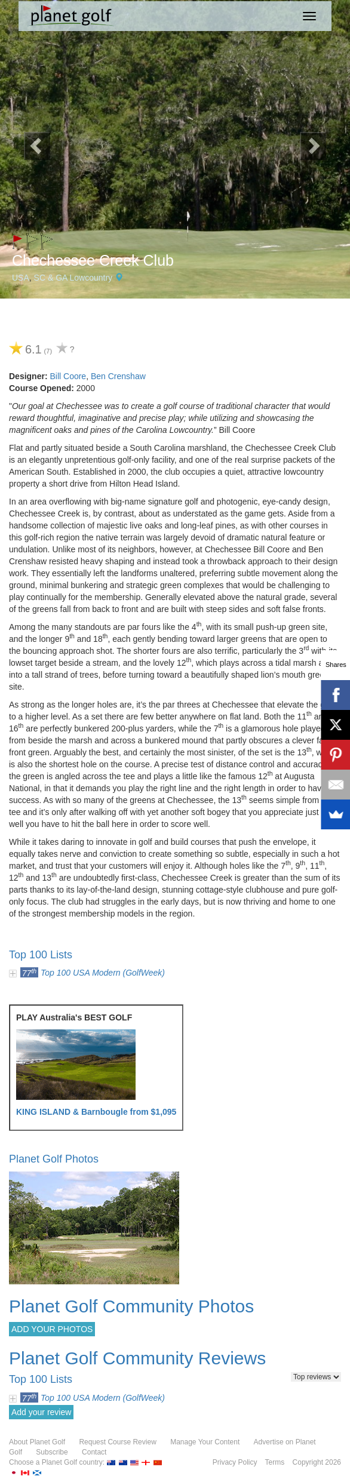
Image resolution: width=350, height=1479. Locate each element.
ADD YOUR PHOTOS (52, 1329)
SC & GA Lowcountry (73, 277)
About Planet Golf (37, 1442)
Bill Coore (68, 376)
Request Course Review (117, 1442)
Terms (275, 1462)
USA (20, 277)
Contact (94, 1452)
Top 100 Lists (40, 955)
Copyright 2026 (317, 1462)
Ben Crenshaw (118, 376)
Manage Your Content (205, 1442)
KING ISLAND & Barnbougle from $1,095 (96, 1112)
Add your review (41, 1412)
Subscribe (51, 1452)
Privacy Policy (235, 1462)
